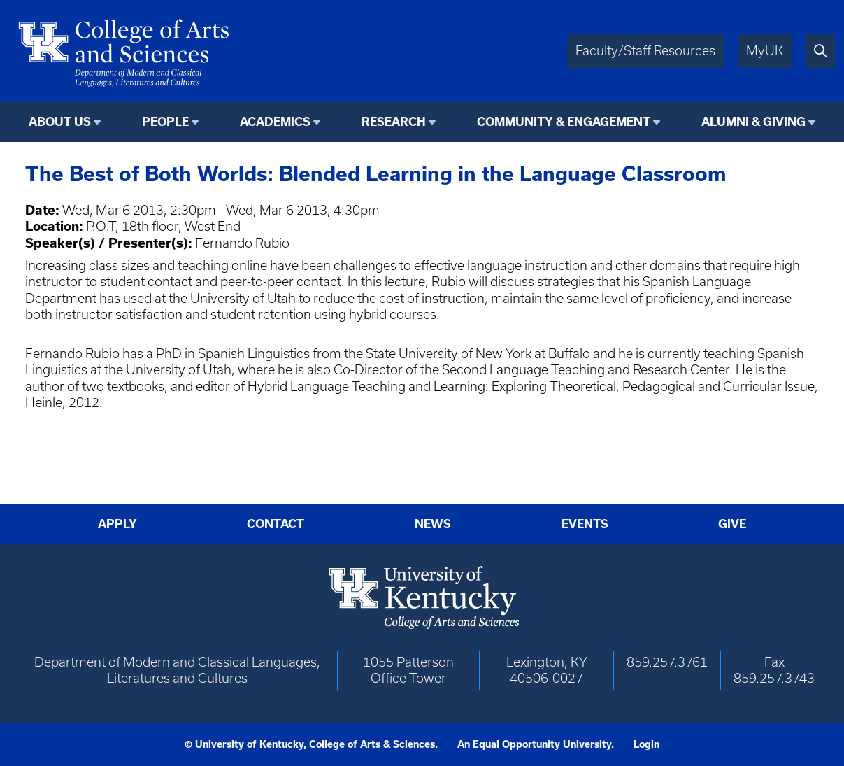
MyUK (764, 50)
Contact (275, 523)
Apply (117, 523)
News (433, 523)
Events (585, 523)
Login (646, 744)
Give (732, 523)
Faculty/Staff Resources (645, 50)
